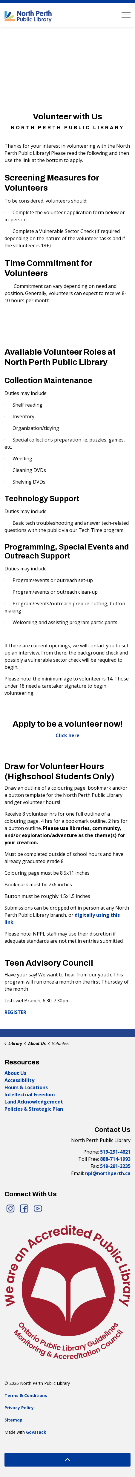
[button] (67, 1292)
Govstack (36, 1432)
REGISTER (15, 1012)
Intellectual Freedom (29, 1094)
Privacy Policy (19, 1407)
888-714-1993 (115, 1159)
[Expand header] (126, 15)
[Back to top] (67, 1460)
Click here (67, 735)
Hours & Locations (26, 1087)
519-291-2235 (115, 1166)
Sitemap (13, 1420)
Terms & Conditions (25, 1395)
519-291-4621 (115, 1152)
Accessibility (19, 1080)
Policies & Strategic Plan (33, 1109)
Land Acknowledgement (33, 1101)
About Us (15, 1073)
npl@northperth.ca (108, 1173)
